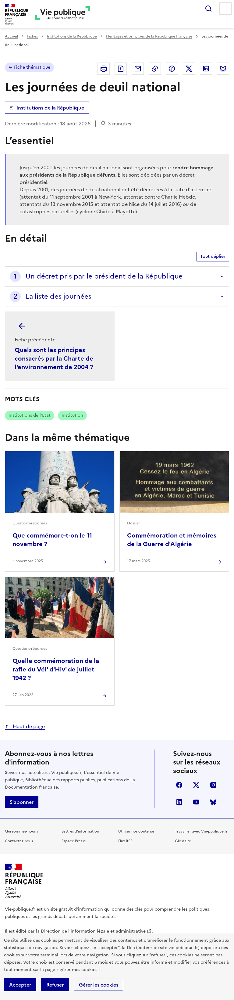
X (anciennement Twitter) (196, 785)
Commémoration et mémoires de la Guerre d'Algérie (171, 540)
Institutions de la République (72, 36)
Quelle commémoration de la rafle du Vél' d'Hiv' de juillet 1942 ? (55, 669)
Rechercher (208, 8)
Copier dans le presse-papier (155, 69)
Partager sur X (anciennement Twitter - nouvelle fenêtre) (189, 69)
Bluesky (213, 802)
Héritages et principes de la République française (149, 36)
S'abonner (22, 802)
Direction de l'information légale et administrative (93, 931)
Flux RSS (125, 841)
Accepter (20, 984)
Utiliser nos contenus (136, 831)
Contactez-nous (19, 841)
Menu (225, 8)
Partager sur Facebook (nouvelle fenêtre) (172, 69)
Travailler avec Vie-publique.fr (201, 831)
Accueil (11, 36)
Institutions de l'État (30, 415)
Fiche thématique (32, 67)
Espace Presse (74, 841)
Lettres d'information (80, 831)
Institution (72, 415)
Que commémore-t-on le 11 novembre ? (52, 540)
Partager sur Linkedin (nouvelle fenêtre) (206, 69)
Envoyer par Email (138, 69)
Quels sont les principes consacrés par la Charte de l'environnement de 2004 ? (54, 358)
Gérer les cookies (98, 984)
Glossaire (183, 841)
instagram (213, 785)
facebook (179, 785)
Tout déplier (212, 256)
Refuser (55, 984)
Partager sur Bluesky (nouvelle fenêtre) (223, 69)
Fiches (32, 36)
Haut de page (28, 726)
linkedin (179, 802)
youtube (196, 802)
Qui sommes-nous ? (21, 831)
